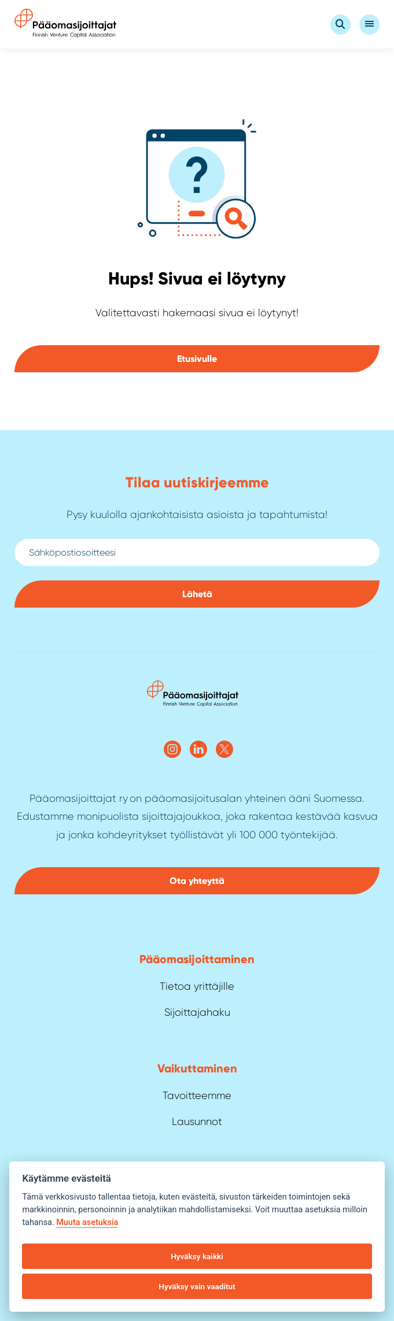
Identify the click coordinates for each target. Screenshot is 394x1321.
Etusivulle (197, 358)
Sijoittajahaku (197, 1012)
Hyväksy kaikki (197, 1256)
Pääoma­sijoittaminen (197, 959)
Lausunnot (197, 1121)
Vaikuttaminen (197, 1068)
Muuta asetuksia (87, 1222)
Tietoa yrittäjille (197, 986)
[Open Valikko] (369, 24)
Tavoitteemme (197, 1095)
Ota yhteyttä (197, 880)
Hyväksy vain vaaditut (197, 1286)
